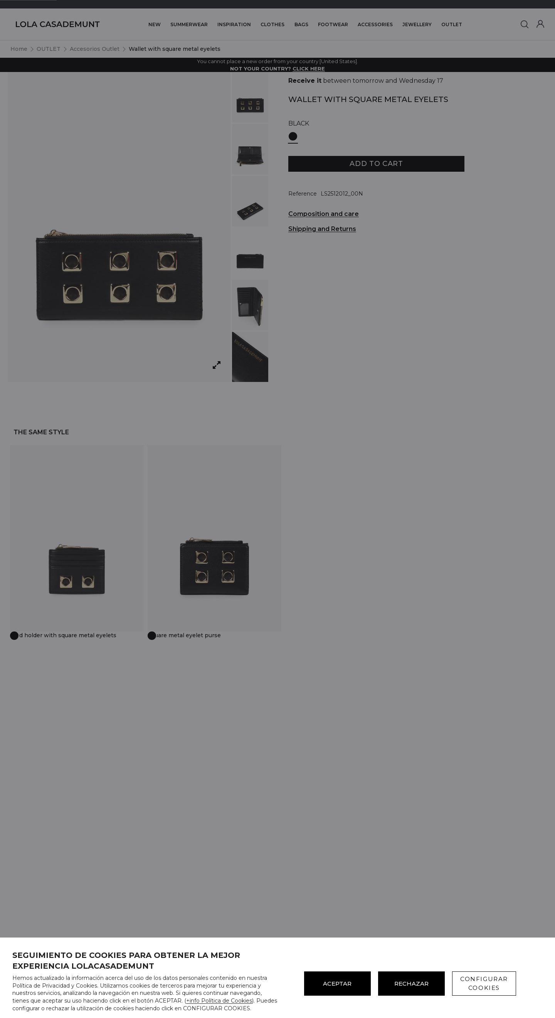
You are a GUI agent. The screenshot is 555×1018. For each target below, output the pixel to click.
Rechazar (411, 983)
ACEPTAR (337, 983)
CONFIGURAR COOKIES (484, 983)
